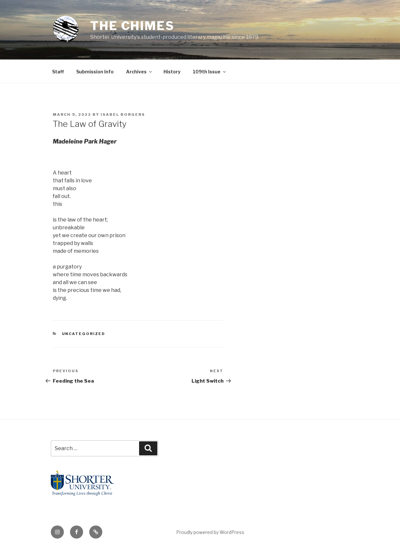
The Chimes (132, 26)
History (172, 71)
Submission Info (95, 71)
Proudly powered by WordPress (210, 532)
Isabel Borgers (123, 114)
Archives (139, 71)
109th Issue (210, 71)
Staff (58, 71)
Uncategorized (84, 333)
